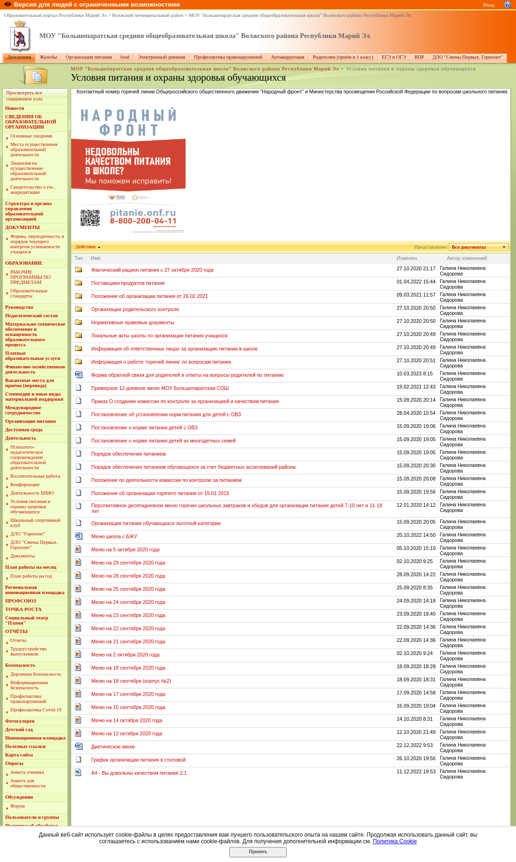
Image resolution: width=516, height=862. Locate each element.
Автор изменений (467, 258)
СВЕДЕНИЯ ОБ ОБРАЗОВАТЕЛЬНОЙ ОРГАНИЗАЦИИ (30, 122)
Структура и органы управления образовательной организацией (28, 211)
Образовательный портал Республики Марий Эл (55, 15)
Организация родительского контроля (135, 309)
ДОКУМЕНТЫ (22, 227)
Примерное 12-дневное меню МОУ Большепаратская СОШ (160, 388)
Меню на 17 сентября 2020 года (128, 694)
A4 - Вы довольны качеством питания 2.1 (139, 773)
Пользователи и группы (32, 817)
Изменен (406, 258)
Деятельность (21, 438)
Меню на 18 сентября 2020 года (128, 668)
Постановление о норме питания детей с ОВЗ (144, 427)
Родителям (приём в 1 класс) (343, 57)
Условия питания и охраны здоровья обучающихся (30, 506)
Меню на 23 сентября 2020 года (128, 615)
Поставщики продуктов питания (128, 283)
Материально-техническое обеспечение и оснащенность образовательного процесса (35, 334)
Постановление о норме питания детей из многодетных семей (163, 440)
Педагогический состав (31, 315)
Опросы (14, 763)
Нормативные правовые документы (132, 322)
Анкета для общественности (27, 783)
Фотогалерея (19, 721)
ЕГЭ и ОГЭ (394, 57)
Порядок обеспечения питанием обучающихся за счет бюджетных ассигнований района (193, 467)
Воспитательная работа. (35, 476)
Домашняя (19, 57)
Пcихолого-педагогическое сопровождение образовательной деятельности (28, 457)
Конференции (24, 484)
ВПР (419, 57)
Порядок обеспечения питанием (128, 454)
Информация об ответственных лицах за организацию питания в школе (174, 348)
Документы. (23, 555)
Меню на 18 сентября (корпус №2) (131, 681)
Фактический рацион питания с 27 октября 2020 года (152, 270)
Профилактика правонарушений (228, 57)
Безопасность (20, 665)
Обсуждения (19, 797)
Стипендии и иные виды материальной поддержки (34, 396)
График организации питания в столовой (138, 760)
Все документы (469, 247)
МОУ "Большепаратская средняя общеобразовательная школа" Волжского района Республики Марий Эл (300, 15)
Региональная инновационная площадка (35, 590)
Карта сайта (19, 754)
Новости (14, 108)
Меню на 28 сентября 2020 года (128, 576)
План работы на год (31, 576)
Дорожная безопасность (35, 674)
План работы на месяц (30, 567)
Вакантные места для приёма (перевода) (29, 383)
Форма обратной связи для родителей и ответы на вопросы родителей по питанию (187, 375)
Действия (85, 246)
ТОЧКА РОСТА (23, 609)
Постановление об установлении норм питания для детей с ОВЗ (166, 414)
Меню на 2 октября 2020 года (125, 654)
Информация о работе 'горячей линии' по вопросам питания (161, 362)
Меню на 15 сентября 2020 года (128, 707)
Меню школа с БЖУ (114, 536)
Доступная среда (24, 429)
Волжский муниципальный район (147, 15)
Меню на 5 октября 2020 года (125, 549)
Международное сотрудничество (23, 410)
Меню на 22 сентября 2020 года (128, 628)
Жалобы (48, 57)
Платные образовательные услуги (32, 356)
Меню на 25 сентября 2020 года (128, 589)
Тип (79, 258)
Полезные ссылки (25, 746)
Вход (488, 5)
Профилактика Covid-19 (35, 709)
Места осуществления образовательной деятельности (34, 149)
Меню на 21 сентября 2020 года (128, 641)
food (125, 57)
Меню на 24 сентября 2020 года (128, 602)
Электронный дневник (162, 57)
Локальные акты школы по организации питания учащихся (159, 335)
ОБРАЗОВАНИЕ (24, 263)
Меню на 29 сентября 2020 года (128, 562)
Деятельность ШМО (32, 493)
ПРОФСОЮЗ (20, 600)
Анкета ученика (27, 772)
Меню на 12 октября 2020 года (127, 733)
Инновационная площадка (35, 737)
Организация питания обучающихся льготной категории (156, 523)
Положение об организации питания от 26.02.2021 (149, 296)
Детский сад (19, 729)
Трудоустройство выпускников (28, 651)
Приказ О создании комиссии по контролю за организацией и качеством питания (185, 401)
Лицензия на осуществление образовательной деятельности (28, 170)
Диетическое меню (113, 746)
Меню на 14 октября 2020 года (127, 720)
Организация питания (89, 57)
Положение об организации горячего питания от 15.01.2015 (160, 493)
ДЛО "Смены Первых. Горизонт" (468, 57)
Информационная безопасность (29, 685)
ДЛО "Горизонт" (27, 533)
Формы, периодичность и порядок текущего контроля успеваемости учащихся (37, 244)
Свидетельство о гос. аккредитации (32, 189)
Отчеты (18, 640)
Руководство (19, 307)
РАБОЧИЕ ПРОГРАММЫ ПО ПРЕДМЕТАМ (30, 277)
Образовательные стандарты (28, 293)
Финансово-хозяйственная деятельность (35, 369)
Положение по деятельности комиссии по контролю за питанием (166, 480)
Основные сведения (31, 135)
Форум (17, 806)
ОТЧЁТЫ (16, 631)
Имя (96, 258)
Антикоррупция (288, 57)
